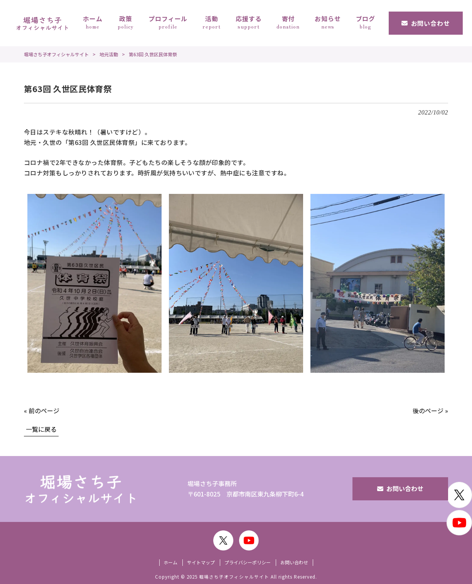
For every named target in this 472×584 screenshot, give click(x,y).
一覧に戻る (41, 429)
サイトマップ (201, 562)
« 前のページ (41, 410)
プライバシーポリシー (247, 562)
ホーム (170, 562)
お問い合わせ (404, 488)
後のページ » (430, 410)
